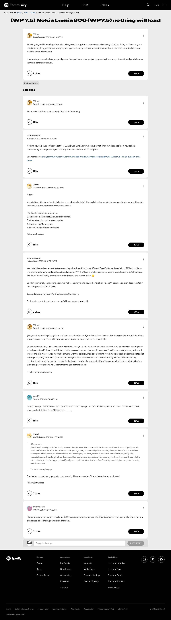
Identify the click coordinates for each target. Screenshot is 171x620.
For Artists (65, 562)
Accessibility (89, 609)
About (39, 562)
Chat (84, 5)
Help (65, 5)
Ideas (105, 5)
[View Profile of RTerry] (36, 34)
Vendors (64, 587)
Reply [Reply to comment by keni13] (136, 421)
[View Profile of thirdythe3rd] (39, 506)
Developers (65, 569)
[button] (144, 36)
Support (88, 562)
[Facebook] (161, 559)
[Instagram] (144, 559)
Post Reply (135, 543)
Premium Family (115, 575)
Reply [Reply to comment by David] (136, 244)
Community (15, 5)
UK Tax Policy (123, 609)
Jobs (39, 569)
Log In (156, 4)
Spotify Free (113, 587)
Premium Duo (114, 569)
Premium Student (116, 581)
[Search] (148, 5)
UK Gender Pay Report (15, 614)
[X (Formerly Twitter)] (153, 559)
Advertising (65, 575)
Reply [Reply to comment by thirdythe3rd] (136, 531)
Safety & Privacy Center (24, 609)
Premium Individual (116, 562)
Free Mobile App (92, 575)
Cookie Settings (60, 609)
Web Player (89, 569)
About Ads (75, 609)
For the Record (43, 575)
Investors (64, 581)
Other (32, 12)
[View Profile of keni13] (36, 396)
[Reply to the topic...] (79, 543)
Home (19, 12)
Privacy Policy (43, 609)
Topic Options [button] (30, 83)
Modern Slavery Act (106, 609)
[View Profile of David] (36, 184)
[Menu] (165, 5)
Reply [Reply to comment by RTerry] (136, 73)
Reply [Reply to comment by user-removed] (136, 171)
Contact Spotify (91, 581)
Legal (8, 609)
